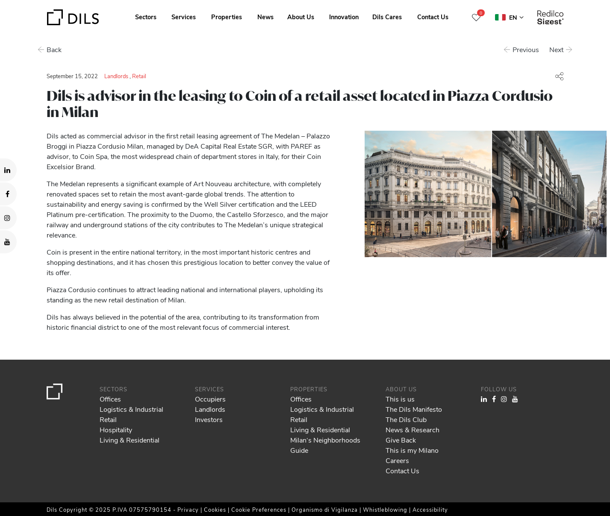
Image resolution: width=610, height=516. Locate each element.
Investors (209, 419)
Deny (544, 484)
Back (54, 49)
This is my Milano (412, 450)
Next (557, 49)
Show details (298, 507)
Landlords (116, 75)
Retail (139, 75)
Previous (526, 49)
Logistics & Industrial (131, 409)
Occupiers (210, 398)
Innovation (344, 16)
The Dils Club (406, 419)
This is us (400, 398)
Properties (226, 16)
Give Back (401, 439)
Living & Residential (129, 439)
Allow (544, 465)
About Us (300, 16)
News (265, 16)
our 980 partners (56, 472)
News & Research (412, 429)
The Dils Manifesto (414, 409)
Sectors (145, 16)
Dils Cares (387, 16)
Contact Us (432, 16)
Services (183, 16)
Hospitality (116, 429)
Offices (110, 398)
